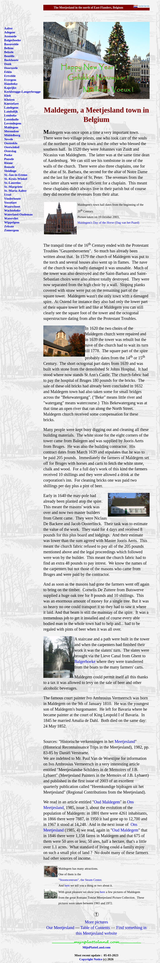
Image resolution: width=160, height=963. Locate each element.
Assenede (10, 36)
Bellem (8, 48)
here (67, 885)
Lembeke (10, 115)
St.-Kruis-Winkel (15, 178)
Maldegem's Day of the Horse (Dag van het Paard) (108, 222)
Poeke (8, 155)
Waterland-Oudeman (18, 214)
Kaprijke (10, 87)
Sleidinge (10, 171)
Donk (7, 64)
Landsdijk (11, 111)
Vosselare (10, 202)
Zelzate (9, 226)
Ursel (7, 194)
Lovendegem (12, 123)
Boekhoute (11, 60)
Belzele (9, 52)
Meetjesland (125, 741)
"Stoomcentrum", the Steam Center (79, 880)
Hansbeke (10, 83)
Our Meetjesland (60, 927)
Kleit (7, 95)
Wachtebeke (12, 210)
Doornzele (11, 68)
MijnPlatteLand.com (96, 947)
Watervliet (11, 218)
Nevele (8, 139)
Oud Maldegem (107, 802)
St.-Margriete (13, 186)
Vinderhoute (12, 198)
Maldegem (11, 127)
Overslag (10, 151)
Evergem (10, 79)
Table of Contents (95, 927)
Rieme (8, 163)
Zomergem (11, 230)
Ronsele (9, 167)
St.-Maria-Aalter (15, 190)
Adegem (9, 32)
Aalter (8, 28)
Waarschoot (12, 206)
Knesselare (11, 103)
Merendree (11, 131)
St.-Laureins (12, 182)
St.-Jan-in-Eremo (15, 175)
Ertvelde (10, 76)
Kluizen (9, 99)
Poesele (9, 159)
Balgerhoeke (84, 661)
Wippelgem (11, 222)
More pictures (96, 922)
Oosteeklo (10, 143)
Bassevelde (11, 44)
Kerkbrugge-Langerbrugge (22, 91)
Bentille (9, 56)
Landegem (11, 107)
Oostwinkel (11, 147)
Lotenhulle (11, 119)
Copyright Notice (90, 959)
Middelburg (12, 135)
